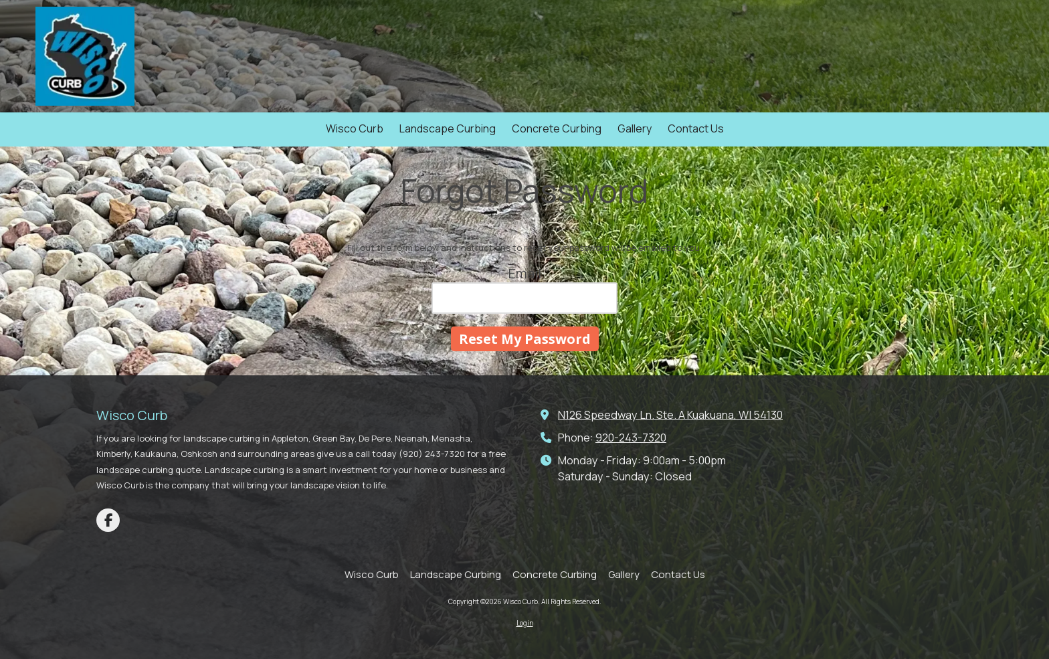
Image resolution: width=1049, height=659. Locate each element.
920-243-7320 (630, 437)
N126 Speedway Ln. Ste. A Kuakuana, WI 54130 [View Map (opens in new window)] (670, 414)
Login (524, 623)
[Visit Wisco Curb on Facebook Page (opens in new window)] (108, 520)
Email (524, 273)
